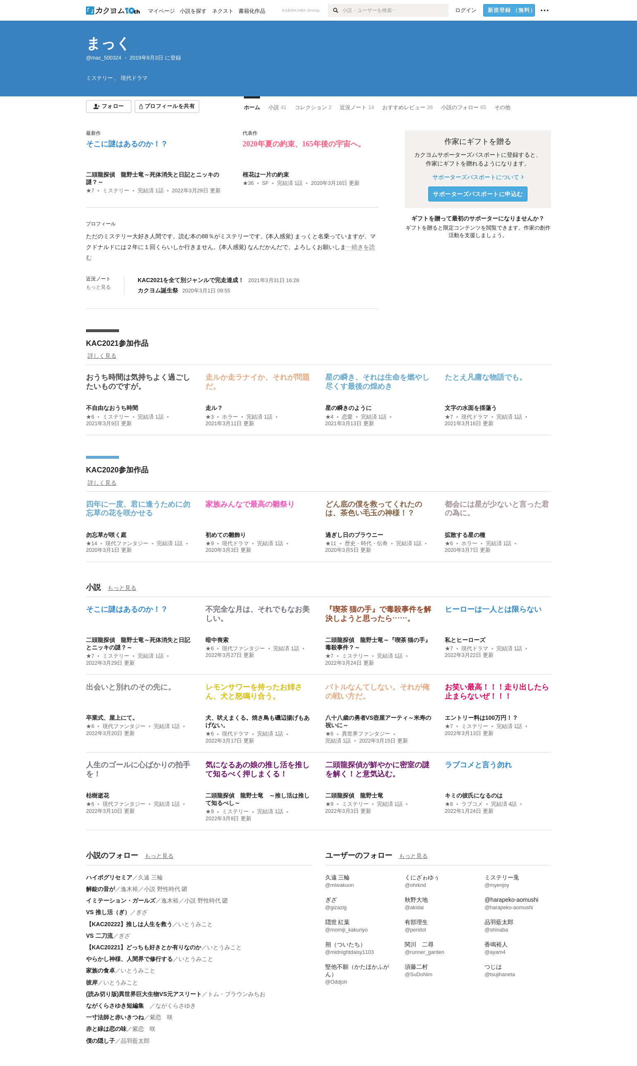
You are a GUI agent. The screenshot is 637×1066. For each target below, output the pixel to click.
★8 (449, 804)
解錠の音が (100, 889)
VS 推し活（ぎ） (108, 912)
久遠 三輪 (150, 877)
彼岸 (92, 982)
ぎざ (142, 912)
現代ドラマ (474, 417)
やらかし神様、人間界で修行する (129, 959)
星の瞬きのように (348, 408)
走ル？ (214, 408)
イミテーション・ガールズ (120, 900)
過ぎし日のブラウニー (354, 535)
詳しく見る (102, 355)
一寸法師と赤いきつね (115, 1017)
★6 (90, 417)
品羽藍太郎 (135, 1040)
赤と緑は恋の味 (106, 1028)
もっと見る (98, 287)
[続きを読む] (232, 247)
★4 (329, 417)
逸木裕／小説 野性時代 (150, 889)
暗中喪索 (217, 640)
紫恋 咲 (161, 1017)
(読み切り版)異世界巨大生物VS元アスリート (144, 994)
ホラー (230, 417)
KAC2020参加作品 (117, 470)
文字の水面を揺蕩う (471, 408)
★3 (209, 417)
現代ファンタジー (126, 543)
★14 (91, 543)
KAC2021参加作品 (117, 343)
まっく (108, 43)
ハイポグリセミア (109, 877)
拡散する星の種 (465, 535)
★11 (330, 543)
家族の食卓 (100, 970)
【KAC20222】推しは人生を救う (129, 924)
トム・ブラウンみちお (236, 994)
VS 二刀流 (99, 935)
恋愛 (347, 417)
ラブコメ (472, 804)
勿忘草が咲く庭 (106, 535)
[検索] (335, 10)
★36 (248, 183)
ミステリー (116, 191)
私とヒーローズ (465, 640)
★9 (209, 543)
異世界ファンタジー (366, 734)
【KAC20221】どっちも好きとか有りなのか (143, 947)
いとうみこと (195, 924)
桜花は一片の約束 (266, 174)
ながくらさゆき (175, 1005)
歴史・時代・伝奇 (366, 543)
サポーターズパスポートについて (477, 177)
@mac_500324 (104, 58)
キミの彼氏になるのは (474, 795)
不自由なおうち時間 (112, 408)
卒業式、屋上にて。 (112, 717)
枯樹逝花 (97, 795)
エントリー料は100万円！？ (481, 717)
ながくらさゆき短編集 (118, 1005)
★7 (90, 191)
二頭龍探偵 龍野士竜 (354, 795)
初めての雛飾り (225, 535)
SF (265, 183)
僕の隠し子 (100, 1040)
